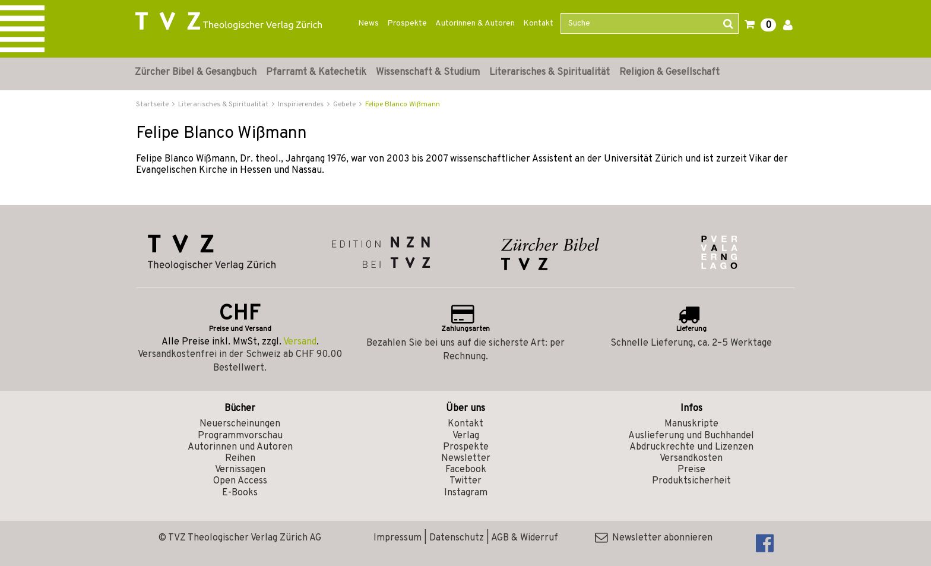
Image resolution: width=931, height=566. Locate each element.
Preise (691, 470)
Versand (299, 342)
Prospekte (407, 23)
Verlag (465, 436)
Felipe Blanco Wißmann (402, 104)
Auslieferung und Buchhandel (691, 436)
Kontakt (538, 23)
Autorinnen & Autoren (475, 23)
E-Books (240, 493)
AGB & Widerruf (524, 538)
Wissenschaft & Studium (428, 72)
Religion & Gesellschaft (669, 72)
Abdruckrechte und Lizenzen (691, 447)
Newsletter (465, 458)
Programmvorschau (240, 436)
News (368, 23)
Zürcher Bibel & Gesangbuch (195, 72)
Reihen (240, 458)
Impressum (397, 538)
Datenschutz (456, 538)
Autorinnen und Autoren (240, 447)
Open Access (240, 481)
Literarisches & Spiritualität (549, 72)
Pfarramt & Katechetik (316, 72)
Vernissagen (240, 470)
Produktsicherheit (691, 481)
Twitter (465, 481)
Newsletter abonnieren (653, 538)
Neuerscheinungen (240, 424)
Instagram (465, 493)
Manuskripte (691, 424)
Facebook (465, 470)
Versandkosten (691, 458)
